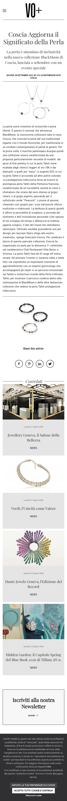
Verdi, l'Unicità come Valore (33, 508)
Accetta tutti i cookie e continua (33, 790)
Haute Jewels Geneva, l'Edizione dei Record (33, 584)
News (33, 448)
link (49, 766)
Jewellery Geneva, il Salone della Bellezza (33, 437)
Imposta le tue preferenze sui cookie (33, 785)
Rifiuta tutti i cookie (33, 795)
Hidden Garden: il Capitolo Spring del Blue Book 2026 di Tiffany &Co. (33, 657)
